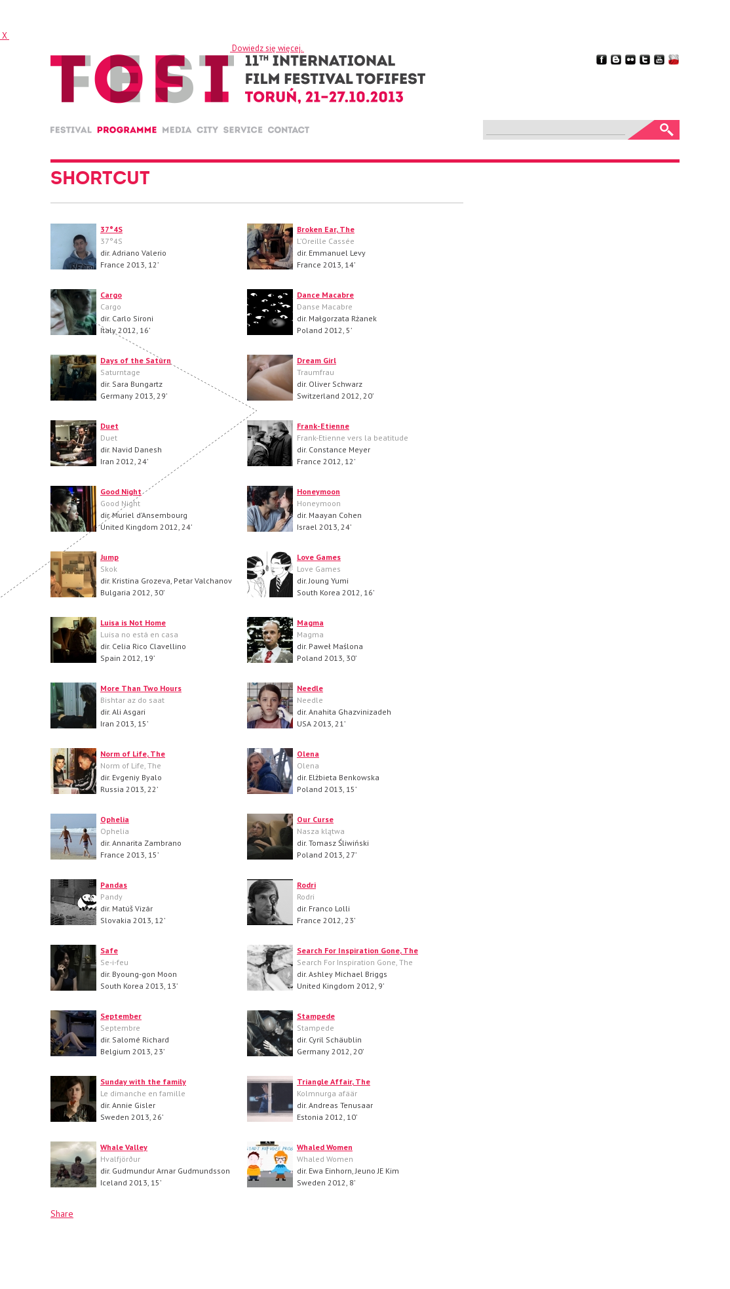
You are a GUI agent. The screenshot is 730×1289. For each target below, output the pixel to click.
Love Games (319, 557)
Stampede (316, 1016)
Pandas (113, 885)
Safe (109, 950)
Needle (310, 688)
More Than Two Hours (141, 688)
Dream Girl (316, 360)
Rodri (306, 885)
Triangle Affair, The (333, 1081)
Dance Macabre (325, 295)
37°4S (111, 229)
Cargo (111, 295)
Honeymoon (318, 491)
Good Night (121, 491)
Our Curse (315, 819)
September (121, 1016)
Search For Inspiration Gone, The (357, 950)
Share (61, 1214)
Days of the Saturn (135, 360)
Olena (308, 754)
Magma (310, 622)
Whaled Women (325, 1147)
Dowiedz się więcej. (267, 48)
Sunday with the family (143, 1081)
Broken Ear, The (326, 229)
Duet (109, 426)
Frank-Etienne (323, 426)
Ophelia (114, 819)
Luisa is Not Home (133, 622)
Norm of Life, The (132, 754)
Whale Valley (123, 1147)
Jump (109, 557)
